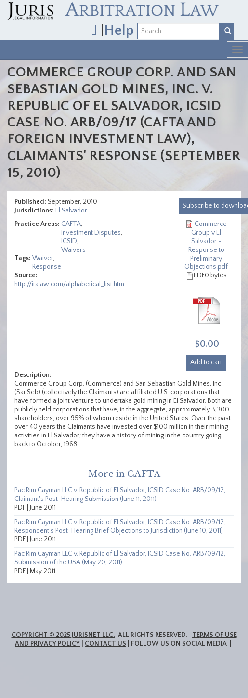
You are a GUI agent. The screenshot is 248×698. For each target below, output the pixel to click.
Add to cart (206, 362)
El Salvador (71, 210)
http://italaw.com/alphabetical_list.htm (69, 284)
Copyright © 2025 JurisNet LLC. (63, 635)
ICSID (69, 241)
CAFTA (71, 224)
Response (46, 267)
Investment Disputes (91, 233)
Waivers (73, 250)
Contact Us (105, 644)
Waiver (42, 258)
